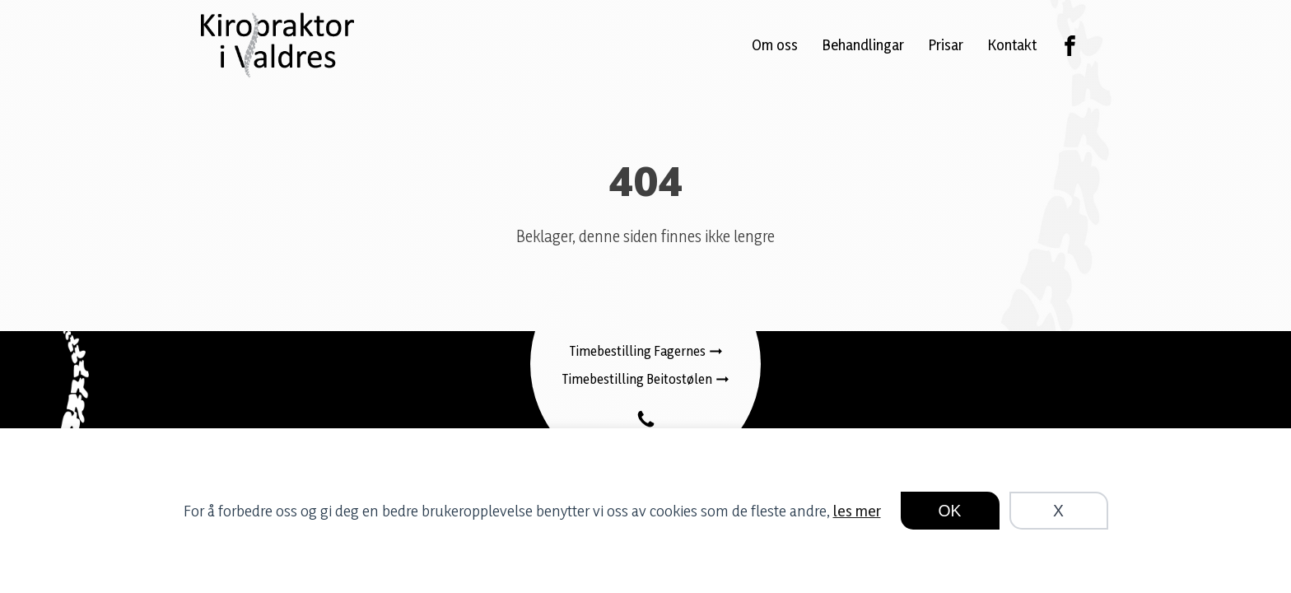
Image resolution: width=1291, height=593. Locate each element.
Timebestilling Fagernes (638, 351)
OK (950, 511)
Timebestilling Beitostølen (637, 379)
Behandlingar (863, 44)
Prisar (946, 44)
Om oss (775, 44)
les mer (857, 511)
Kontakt (1012, 44)
